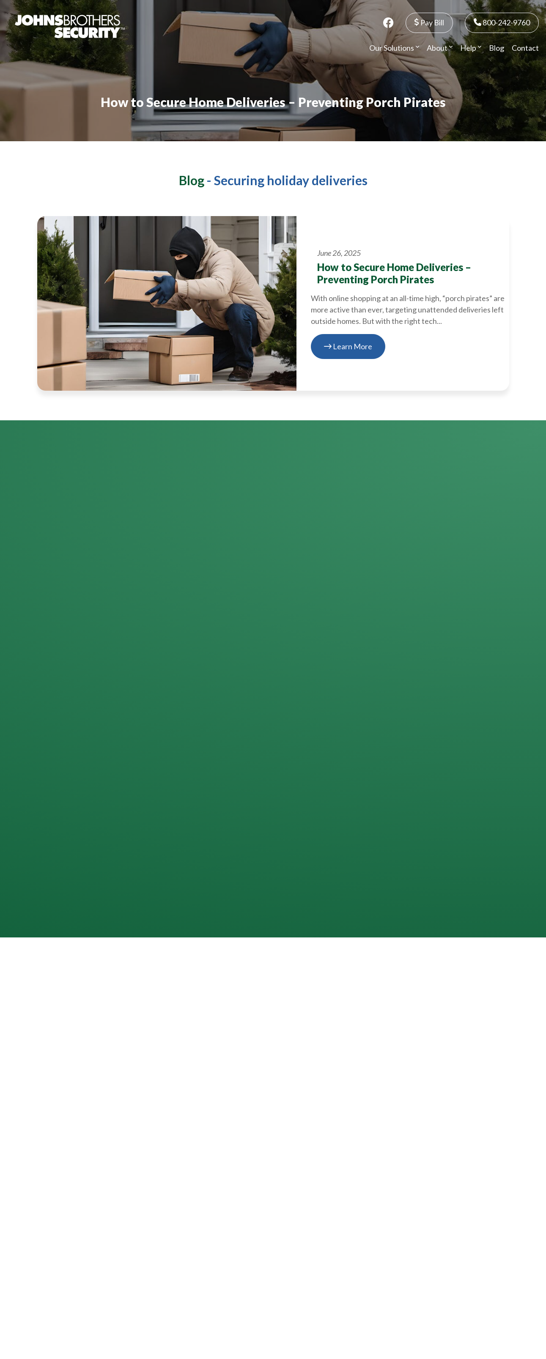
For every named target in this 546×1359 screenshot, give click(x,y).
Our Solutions (394, 47)
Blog (496, 47)
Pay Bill (429, 22)
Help (470, 47)
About (440, 47)
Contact (525, 47)
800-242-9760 (502, 22)
